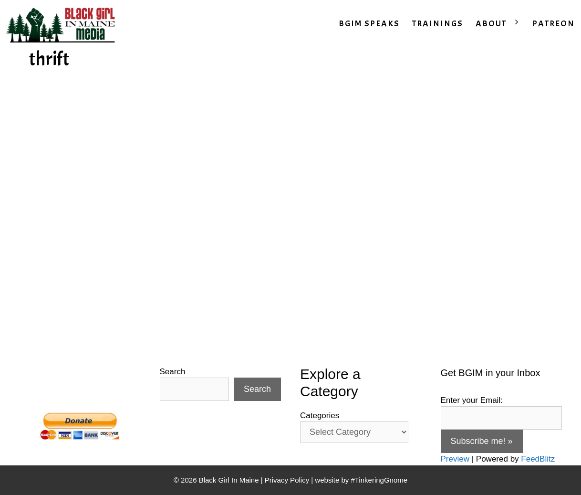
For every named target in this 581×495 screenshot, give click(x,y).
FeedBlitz (538, 458)
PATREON (553, 23)
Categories (319, 415)
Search (173, 371)
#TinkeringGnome (379, 480)
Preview (455, 458)
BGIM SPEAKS (369, 23)
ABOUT (501, 24)
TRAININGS (437, 23)
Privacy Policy (287, 480)
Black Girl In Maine (230, 480)
